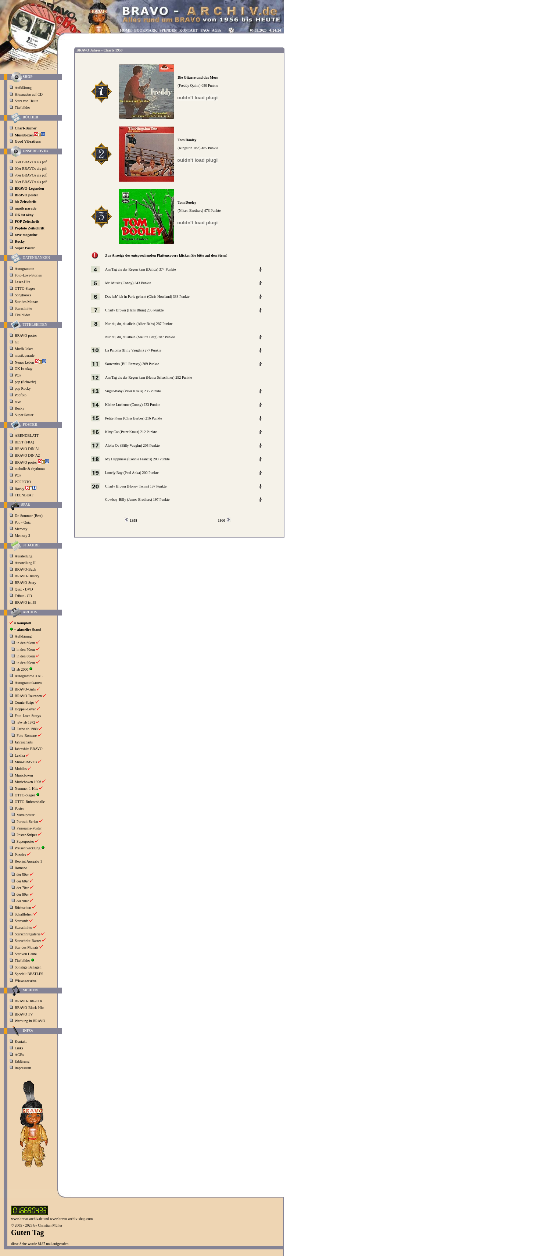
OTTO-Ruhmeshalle (30, 802)
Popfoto (20, 395)
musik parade (25, 355)
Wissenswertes (25, 980)
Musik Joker (24, 349)
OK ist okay (24, 369)
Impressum (23, 1068)
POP (18, 375)
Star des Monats (26, 302)
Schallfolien (23, 914)
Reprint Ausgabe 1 (28, 861)
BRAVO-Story (25, 583)
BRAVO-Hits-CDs (28, 1001)
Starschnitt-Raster (28, 941)
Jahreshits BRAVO (29, 749)
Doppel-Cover (25, 709)
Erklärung (22, 1061)
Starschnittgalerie (27, 934)
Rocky (20, 408)
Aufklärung (23, 88)
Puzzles (20, 855)
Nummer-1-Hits (26, 788)
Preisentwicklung (27, 848)
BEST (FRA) (25, 442)
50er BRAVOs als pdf (31, 162)
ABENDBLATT (27, 435)
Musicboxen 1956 (28, 782)
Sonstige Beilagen (28, 967)
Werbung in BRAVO (30, 1021)
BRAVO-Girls (25, 689)
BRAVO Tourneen (28, 696)
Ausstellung (23, 556)
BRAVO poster (26, 335)
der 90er (23, 901)
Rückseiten (23, 908)
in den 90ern (26, 663)
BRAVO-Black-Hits (29, 1008)
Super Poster (24, 415)
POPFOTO (23, 482)
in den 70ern (26, 649)
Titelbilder (22, 108)
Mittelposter (26, 815)
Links (19, 1048)
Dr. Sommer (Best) (29, 516)
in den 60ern (26, 643)
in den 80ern (26, 656)
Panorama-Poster (29, 828)
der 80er (23, 894)
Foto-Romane (27, 736)
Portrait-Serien (27, 822)
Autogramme (24, 269)
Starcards (21, 921)
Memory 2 (22, 536)
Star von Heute (26, 954)
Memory (21, 529)
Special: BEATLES (29, 974)
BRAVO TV (24, 1014)
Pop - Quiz (23, 522)
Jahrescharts (24, 742)
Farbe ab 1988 (27, 729)
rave (18, 402)
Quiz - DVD (24, 589)
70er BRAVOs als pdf (31, 175)
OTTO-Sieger (25, 288)
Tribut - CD (23, 596)
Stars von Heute (26, 101)
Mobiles (21, 769)
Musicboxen (24, 775)
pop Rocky (23, 388)
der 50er (23, 875)
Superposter (25, 841)
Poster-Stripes (27, 835)
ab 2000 (22, 669)
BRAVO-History (27, 576)
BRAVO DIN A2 (28, 455)
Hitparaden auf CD (29, 94)
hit (17, 342)
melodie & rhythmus (30, 469)
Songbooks (23, 295)
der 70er (23, 888)
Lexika (20, 755)
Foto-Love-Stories (28, 275)
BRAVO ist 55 (25, 602)
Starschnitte (23, 308)
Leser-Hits (22, 282)
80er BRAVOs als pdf (31, 182)
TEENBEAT (24, 495)
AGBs (19, 1055)
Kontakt (20, 1041)
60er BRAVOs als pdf (31, 169)
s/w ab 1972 (26, 722)
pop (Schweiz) (25, 382)
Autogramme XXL (29, 676)
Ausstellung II (25, 563)
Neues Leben (30, 362)
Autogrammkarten (28, 683)
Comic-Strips (24, 702)
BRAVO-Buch (25, 569)
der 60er (23, 881)
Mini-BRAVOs (26, 762)
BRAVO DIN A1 (28, 449)
